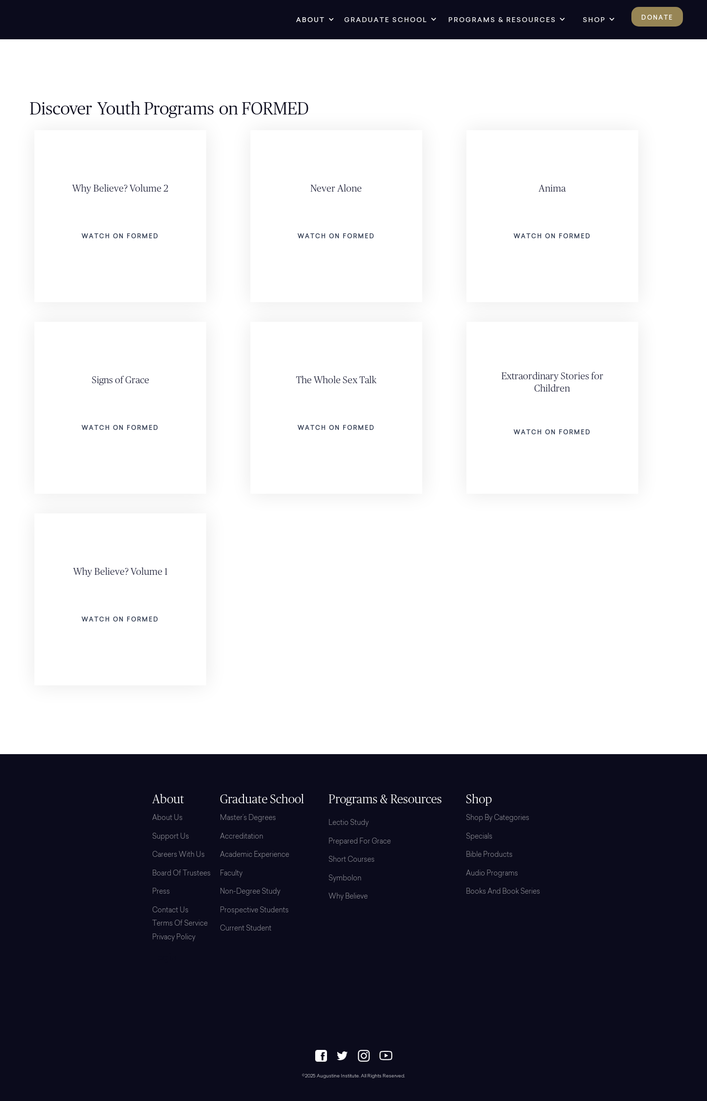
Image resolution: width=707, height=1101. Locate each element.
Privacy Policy (173, 937)
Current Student (246, 929)
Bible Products (489, 855)
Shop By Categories (497, 818)
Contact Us (170, 910)
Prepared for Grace (359, 842)
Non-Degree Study (250, 892)
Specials (479, 837)
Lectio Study (348, 823)
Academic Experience (254, 855)
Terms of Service (180, 924)
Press (161, 892)
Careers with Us (178, 855)
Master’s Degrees (248, 818)
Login (164, 958)
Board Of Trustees (181, 874)
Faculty (231, 874)
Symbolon (344, 878)
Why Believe (348, 897)
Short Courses (351, 860)
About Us (167, 818)
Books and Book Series (503, 892)
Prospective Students (254, 910)
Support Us (170, 837)
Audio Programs (492, 874)
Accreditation (241, 837)
